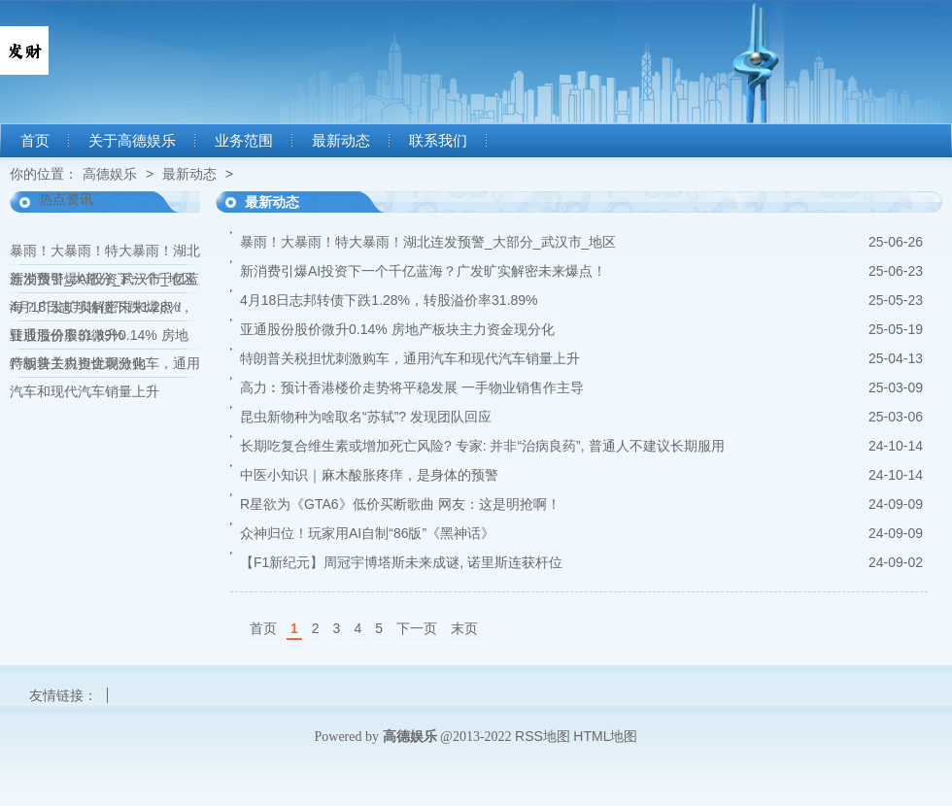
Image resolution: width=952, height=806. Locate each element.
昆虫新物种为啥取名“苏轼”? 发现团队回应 (366, 416)
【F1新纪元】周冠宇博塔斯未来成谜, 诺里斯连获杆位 (401, 562)
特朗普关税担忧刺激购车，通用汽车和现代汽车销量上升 (410, 358)
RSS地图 (542, 736)
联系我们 (438, 141)
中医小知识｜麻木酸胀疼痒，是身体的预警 (369, 475)
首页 (35, 141)
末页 (464, 628)
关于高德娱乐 (132, 141)
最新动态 (341, 141)
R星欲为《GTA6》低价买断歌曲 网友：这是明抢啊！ (400, 504)
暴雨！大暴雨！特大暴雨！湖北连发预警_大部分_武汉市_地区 (428, 242)
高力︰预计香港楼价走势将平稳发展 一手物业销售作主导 (412, 387)
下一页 (416, 628)
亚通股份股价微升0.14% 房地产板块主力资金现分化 (397, 329)
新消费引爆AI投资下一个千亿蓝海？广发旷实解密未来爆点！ (423, 271)
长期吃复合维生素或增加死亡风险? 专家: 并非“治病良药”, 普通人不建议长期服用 (482, 445)
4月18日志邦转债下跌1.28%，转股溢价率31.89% (389, 300)
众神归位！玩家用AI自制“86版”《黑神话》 (367, 533)
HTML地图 (605, 736)
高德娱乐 (110, 174)
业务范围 (244, 141)
